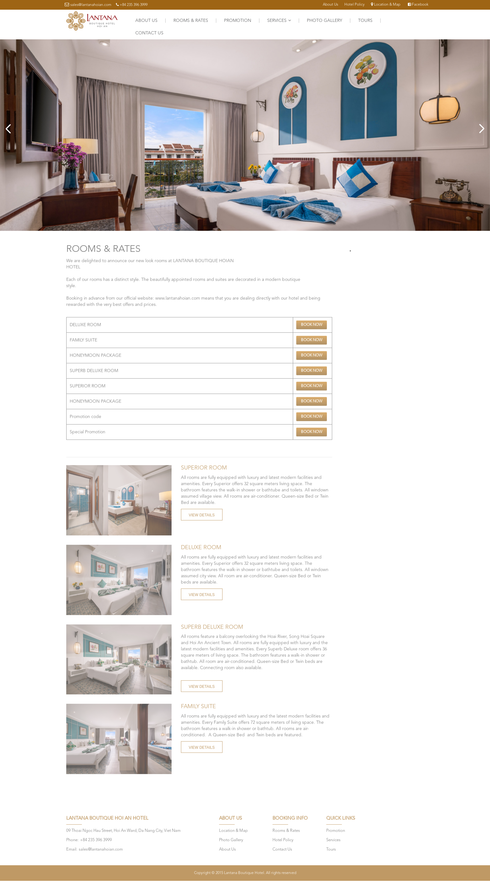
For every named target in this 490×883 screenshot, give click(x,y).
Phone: (72, 838)
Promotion (237, 20)
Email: (71, 848)
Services (279, 20)
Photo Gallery (324, 20)
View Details (202, 513)
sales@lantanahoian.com (90, 5)
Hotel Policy (354, 5)
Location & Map (385, 5)
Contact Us (149, 33)
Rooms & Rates (190, 20)
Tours (365, 20)
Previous (9, 128)
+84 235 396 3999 (134, 5)
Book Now (311, 323)
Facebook (418, 5)
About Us (330, 5)
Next (480, 128)
